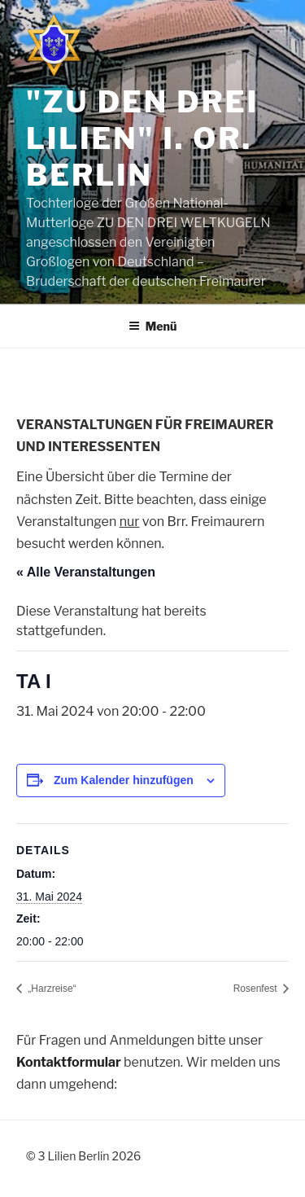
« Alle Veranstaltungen (85, 572)
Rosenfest (256, 988)
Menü (153, 326)
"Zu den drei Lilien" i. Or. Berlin (142, 138)
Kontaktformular (68, 1062)
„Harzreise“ (50, 988)
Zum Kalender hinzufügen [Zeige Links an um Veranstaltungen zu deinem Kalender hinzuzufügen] (124, 780)
